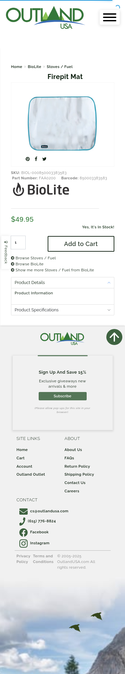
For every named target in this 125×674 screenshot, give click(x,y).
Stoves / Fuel (60, 66)
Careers (72, 491)
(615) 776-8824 (37, 521)
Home (16, 66)
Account (25, 466)
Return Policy (77, 466)
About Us (73, 449)
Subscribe (62, 396)
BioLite (34, 66)
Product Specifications (37, 309)
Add (81, 243)
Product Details (30, 282)
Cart (21, 458)
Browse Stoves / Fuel (33, 258)
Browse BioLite (27, 264)
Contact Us (75, 482)
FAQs (69, 458)
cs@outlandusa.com (44, 511)
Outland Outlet (31, 474)
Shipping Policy (79, 474)
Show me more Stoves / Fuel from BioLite (52, 270)
